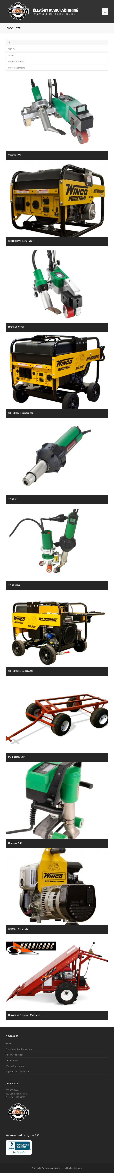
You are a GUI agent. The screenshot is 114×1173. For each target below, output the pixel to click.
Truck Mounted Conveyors (19, 1049)
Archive (11, 48)
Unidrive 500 (15, 843)
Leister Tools (12, 1060)
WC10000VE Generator (20, 240)
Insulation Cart (16, 756)
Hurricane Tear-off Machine (24, 1015)
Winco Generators (16, 67)
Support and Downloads (18, 1071)
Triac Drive (14, 584)
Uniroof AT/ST (16, 326)
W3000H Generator (19, 929)
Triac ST (13, 498)
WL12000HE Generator (20, 670)
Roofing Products (16, 61)
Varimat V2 (14, 154)
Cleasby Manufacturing (52, 1168)
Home (9, 1043)
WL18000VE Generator (20, 412)
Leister (11, 55)
